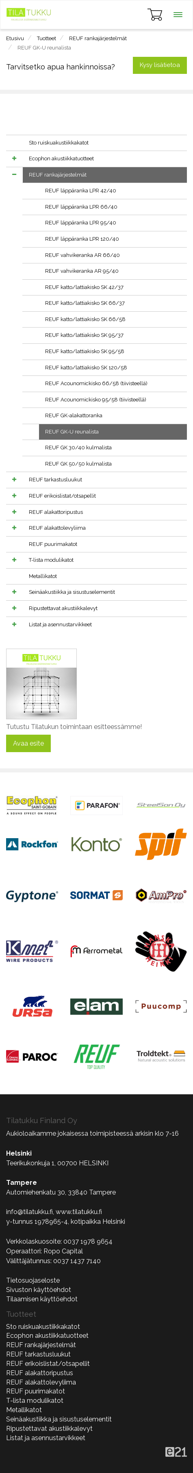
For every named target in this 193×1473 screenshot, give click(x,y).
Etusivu (15, 38)
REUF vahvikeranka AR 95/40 (82, 271)
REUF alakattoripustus (56, 512)
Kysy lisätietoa (160, 65)
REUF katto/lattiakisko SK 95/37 (84, 335)
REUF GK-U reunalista (44, 48)
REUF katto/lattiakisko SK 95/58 (84, 351)
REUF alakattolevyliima (57, 528)
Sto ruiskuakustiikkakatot (59, 143)
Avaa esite (28, 743)
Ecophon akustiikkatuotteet (61, 158)
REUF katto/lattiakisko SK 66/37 (85, 303)
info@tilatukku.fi (29, 1212)
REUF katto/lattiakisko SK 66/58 (85, 319)
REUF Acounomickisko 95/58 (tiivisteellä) (95, 400)
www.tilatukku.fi (79, 1212)
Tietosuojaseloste (33, 1280)
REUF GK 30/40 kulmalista (78, 447)
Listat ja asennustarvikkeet (60, 624)
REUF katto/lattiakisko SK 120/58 (86, 367)
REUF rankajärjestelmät (98, 38)
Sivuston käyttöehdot (38, 1290)
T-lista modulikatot (51, 560)
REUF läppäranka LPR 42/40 (80, 191)
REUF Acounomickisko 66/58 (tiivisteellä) (96, 383)
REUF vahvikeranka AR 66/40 (82, 255)
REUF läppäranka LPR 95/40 (80, 223)
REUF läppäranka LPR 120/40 (82, 239)
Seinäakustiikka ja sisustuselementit (72, 592)
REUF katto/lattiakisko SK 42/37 (84, 287)
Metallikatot (43, 576)
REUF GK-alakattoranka (73, 415)
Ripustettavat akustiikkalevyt (63, 608)
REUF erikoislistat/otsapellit (62, 496)
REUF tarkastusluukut (55, 480)
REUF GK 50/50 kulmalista (78, 464)
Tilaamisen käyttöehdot (42, 1299)
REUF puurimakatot (53, 544)
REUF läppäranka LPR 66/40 (81, 207)
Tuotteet (46, 38)
